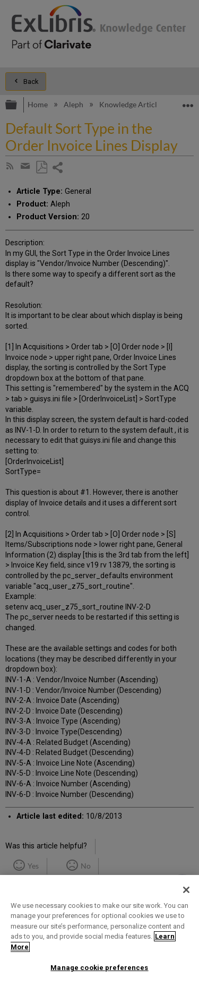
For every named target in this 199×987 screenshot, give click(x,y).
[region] (99, 931)
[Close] (186, 890)
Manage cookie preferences (99, 968)
